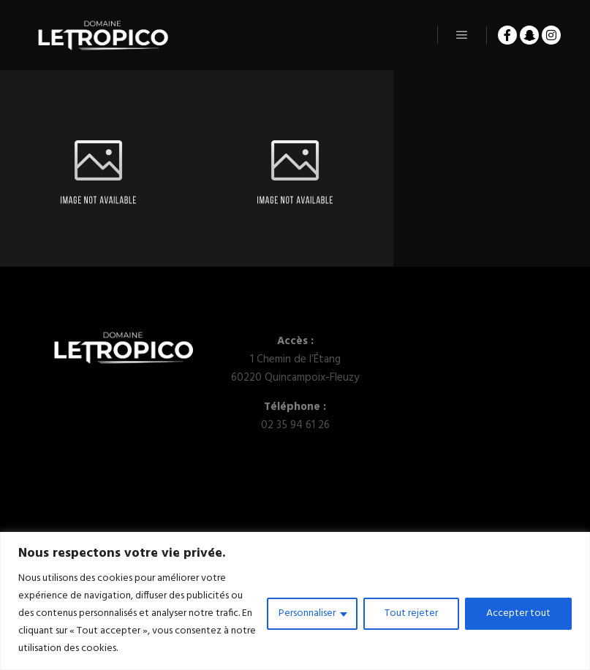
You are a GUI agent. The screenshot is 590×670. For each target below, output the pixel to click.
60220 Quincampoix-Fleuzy (295, 378)
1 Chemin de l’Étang (295, 359)
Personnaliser (307, 613)
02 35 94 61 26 (295, 425)
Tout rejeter (411, 613)
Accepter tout (518, 613)
